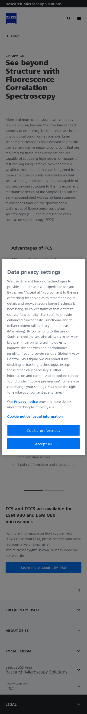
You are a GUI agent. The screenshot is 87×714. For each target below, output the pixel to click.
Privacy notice (26, 401)
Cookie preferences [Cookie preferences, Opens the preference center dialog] (43, 430)
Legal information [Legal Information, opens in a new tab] (47, 416)
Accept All (43, 443)
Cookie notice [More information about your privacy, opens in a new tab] (18, 416)
